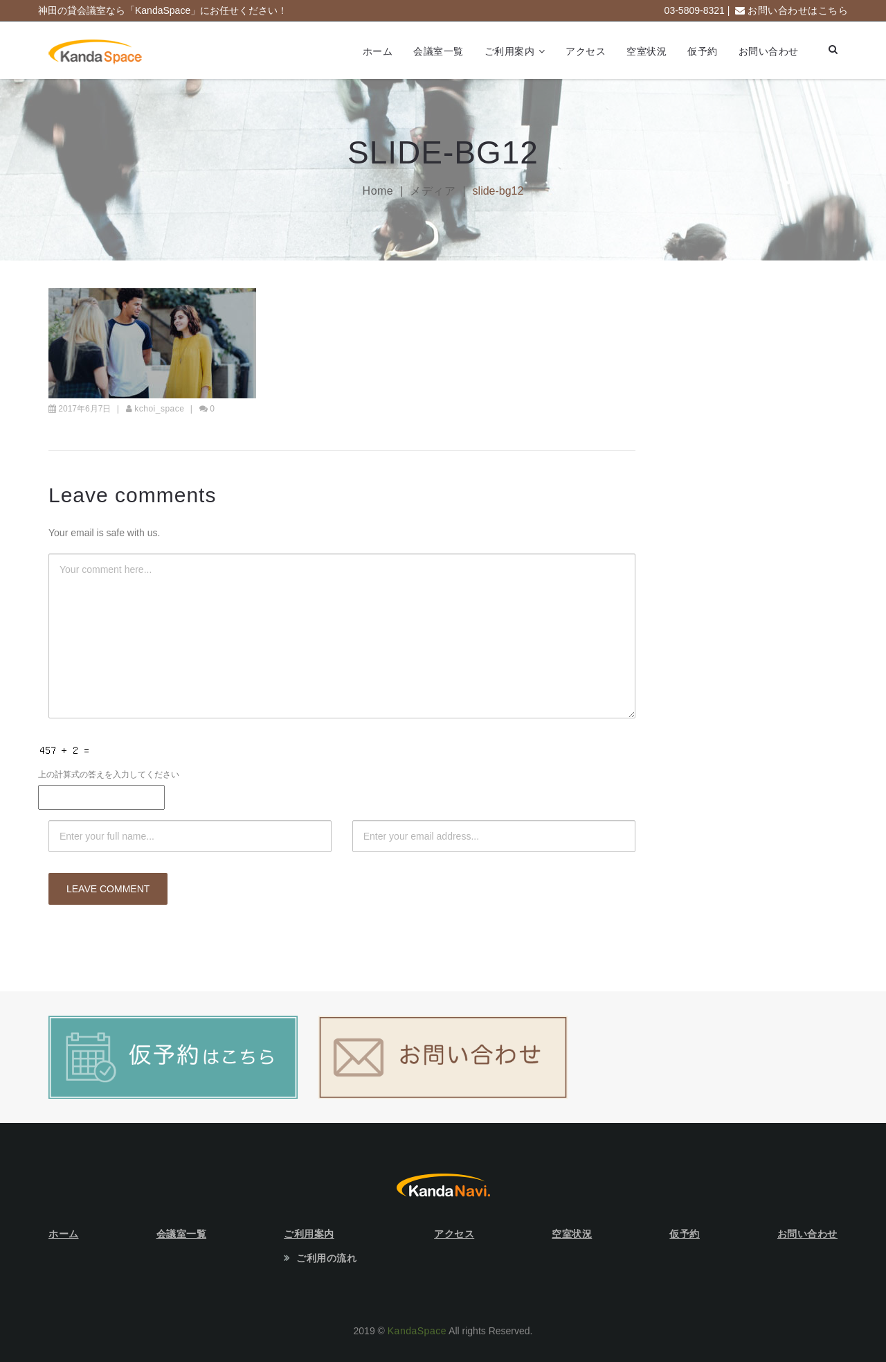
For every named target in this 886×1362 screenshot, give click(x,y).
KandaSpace (417, 1330)
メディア (432, 191)
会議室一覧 (438, 51)
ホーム (378, 51)
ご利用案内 (510, 51)
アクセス (586, 51)
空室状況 (646, 51)
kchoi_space (159, 409)
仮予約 (702, 51)
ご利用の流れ (326, 1258)
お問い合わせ (769, 51)
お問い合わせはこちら (798, 10)
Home (378, 191)
